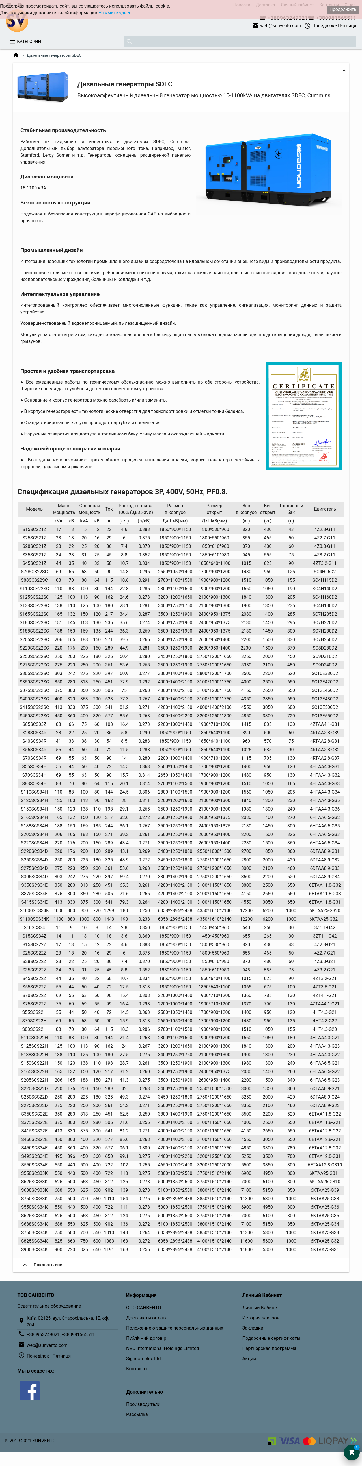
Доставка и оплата (146, 1318)
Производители (143, 1404)
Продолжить (342, 9)
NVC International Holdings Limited (162, 1348)
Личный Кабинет (260, 1307)
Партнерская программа (269, 1348)
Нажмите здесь (114, 13)
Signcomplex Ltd (143, 1358)
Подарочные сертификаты (271, 1338)
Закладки (253, 1328)
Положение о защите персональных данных (174, 1328)
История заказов (261, 1318)
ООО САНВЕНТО (143, 1307)
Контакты (137, 1368)
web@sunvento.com (276, 25)
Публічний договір (146, 1338)
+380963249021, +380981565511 (61, 1334)
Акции (249, 1358)
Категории (29, 41)
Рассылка (137, 1414)
